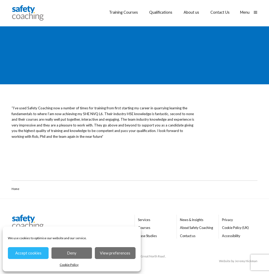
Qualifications (160, 12)
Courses (144, 228)
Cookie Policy (69, 265)
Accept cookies (28, 253)
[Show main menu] (248, 12)
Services (144, 220)
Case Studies (147, 236)
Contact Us (220, 12)
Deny (71, 253)
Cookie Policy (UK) (235, 228)
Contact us (187, 236)
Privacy (227, 220)
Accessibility (231, 236)
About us (191, 12)
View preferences (115, 253)
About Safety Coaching (196, 228)
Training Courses (123, 12)
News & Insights (191, 220)
